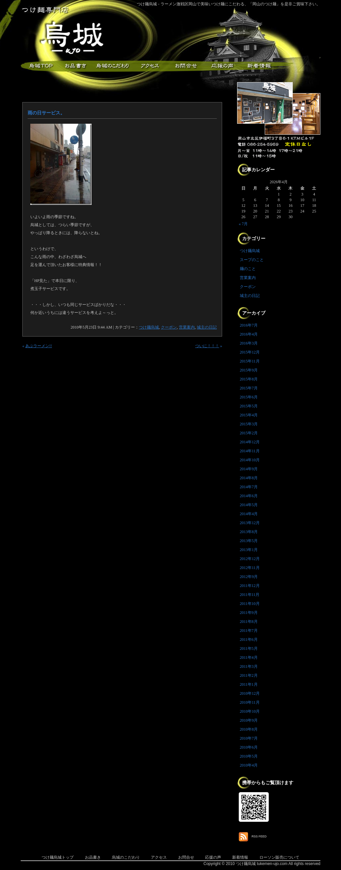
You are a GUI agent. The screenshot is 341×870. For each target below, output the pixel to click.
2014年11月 (250, 451)
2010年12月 (250, 693)
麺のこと (248, 268)
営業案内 (187, 327)
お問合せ (186, 857)
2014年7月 (249, 487)
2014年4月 (249, 513)
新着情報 (258, 66)
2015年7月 (249, 388)
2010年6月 (249, 747)
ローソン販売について (279, 857)
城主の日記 (207, 327)
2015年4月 (249, 415)
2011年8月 (249, 621)
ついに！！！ (207, 346)
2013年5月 (249, 540)
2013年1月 (249, 549)
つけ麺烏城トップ (58, 857)
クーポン (169, 327)
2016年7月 (249, 325)
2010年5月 (249, 756)
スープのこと (252, 259)
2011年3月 (249, 666)
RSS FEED (259, 836)
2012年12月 (250, 558)
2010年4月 (249, 765)
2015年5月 (249, 406)
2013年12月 (250, 522)
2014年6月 (249, 496)
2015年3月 (249, 424)
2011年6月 (249, 639)
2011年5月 (249, 648)
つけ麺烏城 (39, 66)
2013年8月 (249, 531)
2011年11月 (249, 594)
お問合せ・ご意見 (185, 66)
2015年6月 (249, 397)
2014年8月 (249, 478)
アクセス (149, 66)
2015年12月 (250, 352)
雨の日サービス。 (46, 112)
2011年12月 (250, 585)
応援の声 (213, 857)
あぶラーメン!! (38, 346)
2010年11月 (250, 702)
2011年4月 (249, 657)
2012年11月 (250, 567)
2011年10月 (250, 603)
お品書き (75, 66)
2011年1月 (249, 684)
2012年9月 (249, 576)
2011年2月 (249, 675)
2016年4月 (249, 334)
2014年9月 (249, 469)
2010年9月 (249, 720)
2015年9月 (249, 370)
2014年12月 (250, 442)
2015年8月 (249, 379)
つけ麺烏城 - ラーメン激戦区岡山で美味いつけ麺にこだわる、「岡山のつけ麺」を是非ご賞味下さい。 (228, 4)
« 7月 (243, 223)
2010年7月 (249, 738)
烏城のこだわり (126, 857)
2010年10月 (250, 711)
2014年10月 (250, 460)
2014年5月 (249, 505)
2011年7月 (249, 630)
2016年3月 (249, 343)
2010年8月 (249, 729)
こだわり (112, 66)
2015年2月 (249, 433)
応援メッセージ (222, 66)
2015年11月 (250, 361)
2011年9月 (249, 612)
